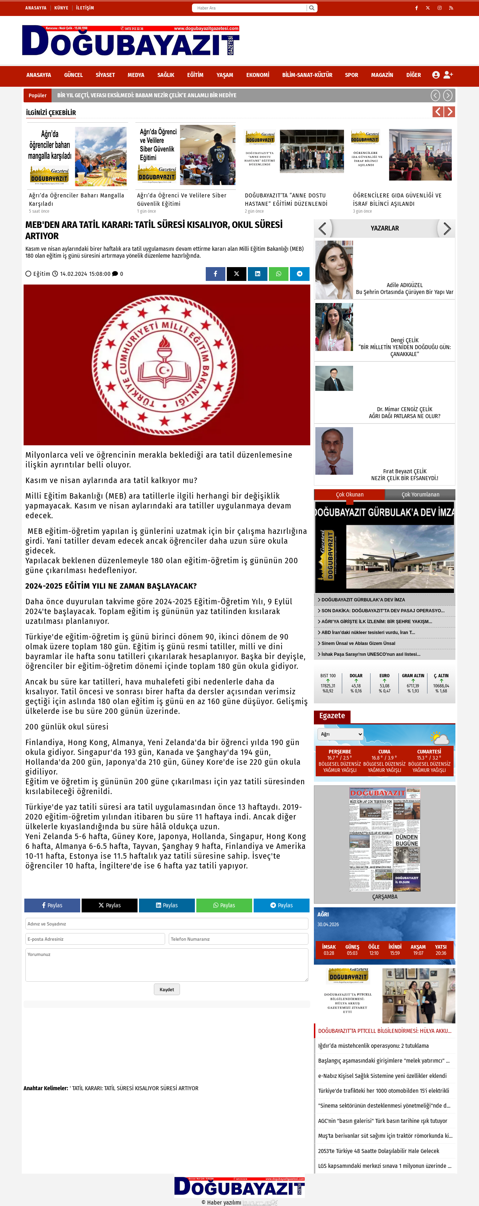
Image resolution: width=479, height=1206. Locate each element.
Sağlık (165, 74)
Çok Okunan (350, 494)
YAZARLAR (385, 228)
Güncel (73, 74)
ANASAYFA (38, 74)
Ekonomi (257, 74)
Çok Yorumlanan (420, 494)
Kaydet (167, 989)
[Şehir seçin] (341, 734)
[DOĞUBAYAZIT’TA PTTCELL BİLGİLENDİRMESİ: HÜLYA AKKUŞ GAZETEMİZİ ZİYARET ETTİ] (384, 995)
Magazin (382, 74)
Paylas (52, 905)
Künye (61, 8)
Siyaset (105, 74)
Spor (351, 74)
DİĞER (413, 74)
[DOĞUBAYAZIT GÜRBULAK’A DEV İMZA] (384, 547)
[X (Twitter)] (428, 8)
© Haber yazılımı (239, 1202)
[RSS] (451, 8)
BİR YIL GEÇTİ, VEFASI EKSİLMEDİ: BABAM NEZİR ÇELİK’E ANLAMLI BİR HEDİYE (147, 95)
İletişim (85, 8)
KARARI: (94, 1088)
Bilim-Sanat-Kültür (307, 74)
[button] (435, 95)
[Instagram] (440, 8)
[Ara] (311, 8)
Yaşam (225, 74)
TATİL (77, 1088)
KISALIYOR (147, 1088)
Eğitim (195, 74)
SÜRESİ (125, 1088)
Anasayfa (36, 8)
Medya (136, 74)
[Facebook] (417, 8)
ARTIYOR (188, 1088)
